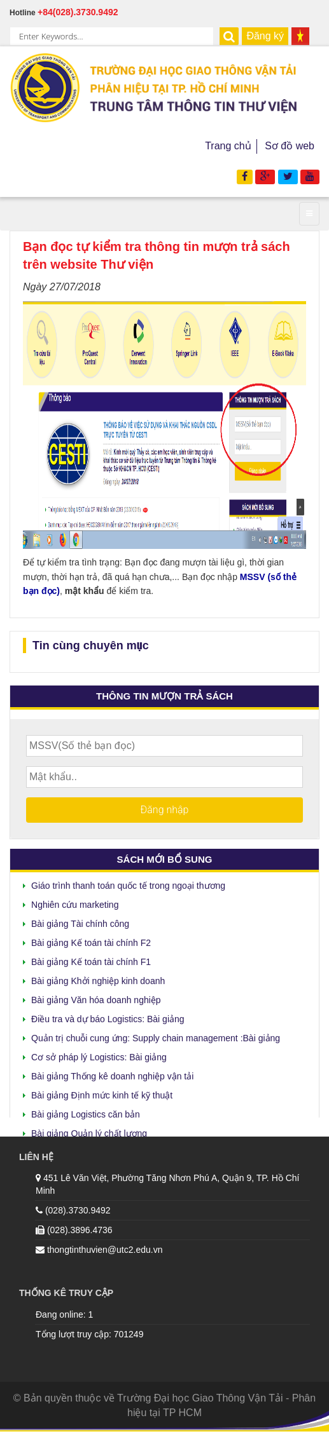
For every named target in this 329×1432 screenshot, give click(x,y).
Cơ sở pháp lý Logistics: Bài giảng (99, 1055)
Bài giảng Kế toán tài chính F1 (91, 959)
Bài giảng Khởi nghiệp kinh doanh (98, 978)
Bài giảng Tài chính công (80, 921)
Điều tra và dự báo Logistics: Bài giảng (108, 1016)
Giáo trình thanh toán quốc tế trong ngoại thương (128, 883)
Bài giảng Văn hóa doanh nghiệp (96, 997)
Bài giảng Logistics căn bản (85, 1112)
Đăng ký (265, 35)
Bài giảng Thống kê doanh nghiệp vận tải (112, 1074)
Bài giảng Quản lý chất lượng (89, 1131)
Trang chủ (228, 145)
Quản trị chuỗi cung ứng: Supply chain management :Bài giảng (155, 1035)
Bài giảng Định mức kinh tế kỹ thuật (101, 1093)
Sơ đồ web (289, 145)
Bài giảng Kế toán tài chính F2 (91, 940)
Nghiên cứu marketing (74, 902)
